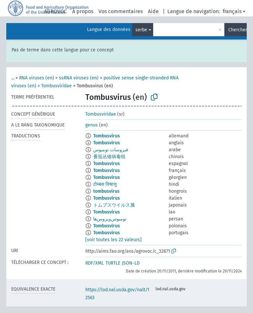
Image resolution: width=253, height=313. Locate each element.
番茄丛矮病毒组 (109, 156)
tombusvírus (106, 191)
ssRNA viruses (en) (78, 78)
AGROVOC (55, 11)
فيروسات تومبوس (110, 150)
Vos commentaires (120, 11)
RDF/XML (94, 263)
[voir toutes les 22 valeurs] (113, 239)
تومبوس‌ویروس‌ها (109, 219)
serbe (141, 30)
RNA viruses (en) (36, 78)
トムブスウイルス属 (114, 205)
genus (91, 125)
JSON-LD (131, 263)
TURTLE (112, 263)
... (12, 78)
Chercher (237, 30)
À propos (82, 11)
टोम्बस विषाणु (105, 184)
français (232, 11)
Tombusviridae (56, 86)
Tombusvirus (106, 136)
